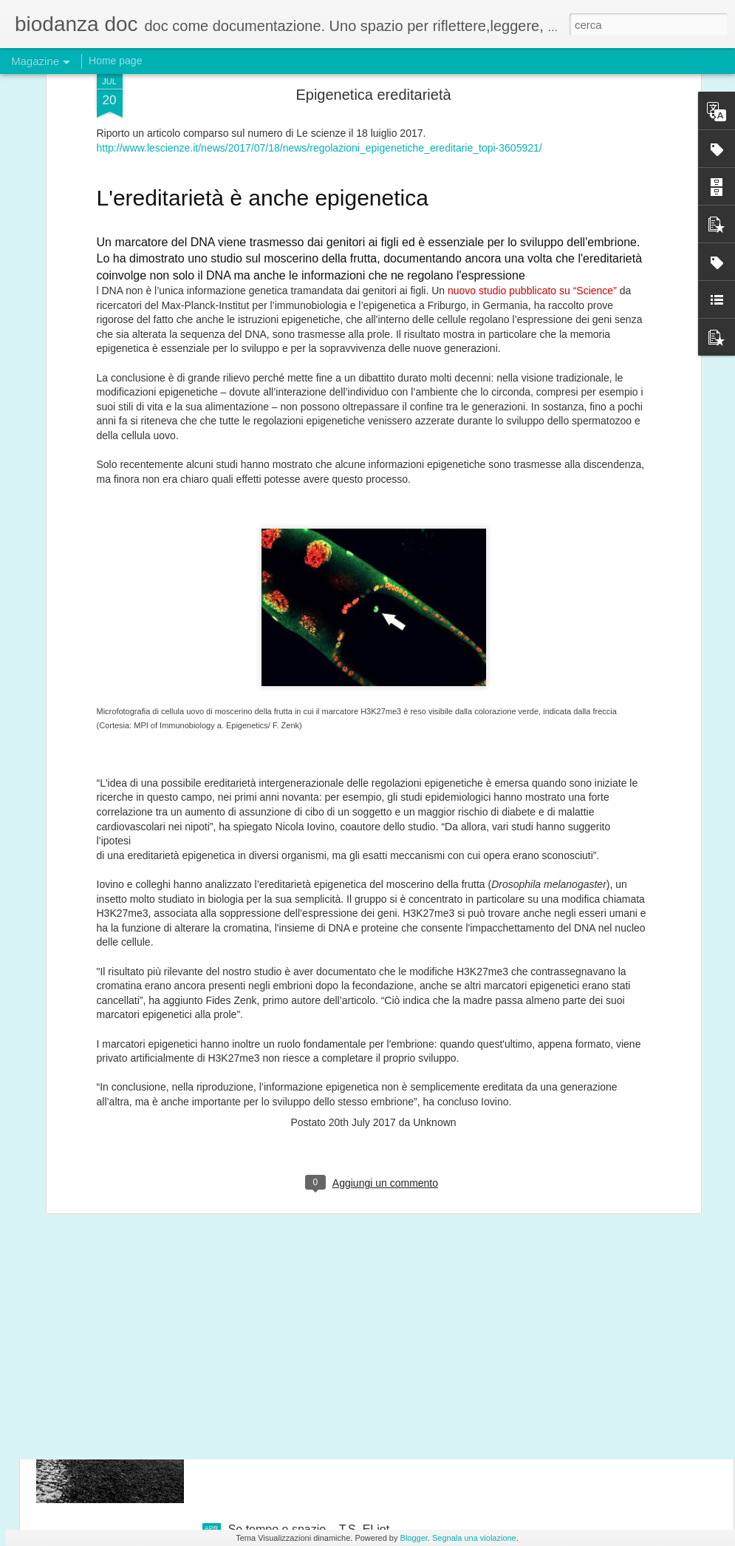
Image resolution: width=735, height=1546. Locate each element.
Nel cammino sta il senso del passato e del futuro (357, 1361)
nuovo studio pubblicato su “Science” (532, 87)
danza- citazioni (269, 1193)
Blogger (414, 1537)
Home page (115, 61)
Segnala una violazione (474, 1537)
